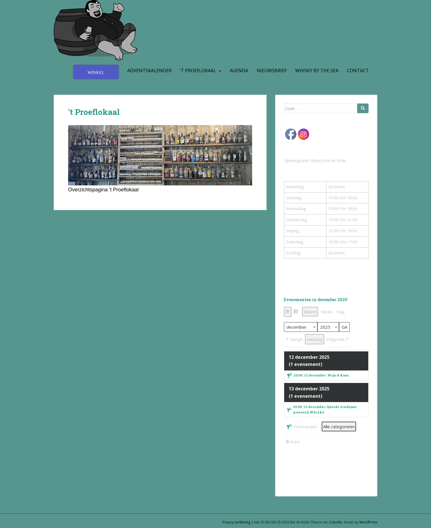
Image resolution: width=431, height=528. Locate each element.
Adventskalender (149, 70)
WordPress (368, 522)
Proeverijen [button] (301, 426)
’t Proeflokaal (198, 70)
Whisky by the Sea (316, 70)
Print (292, 442)
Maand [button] (310, 311)
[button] (288, 312)
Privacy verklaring (236, 522)
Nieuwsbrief (272, 70)
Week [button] (326, 311)
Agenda (239, 70)
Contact (358, 70)
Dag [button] (341, 311)
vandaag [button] (314, 339)
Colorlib (335, 522)
